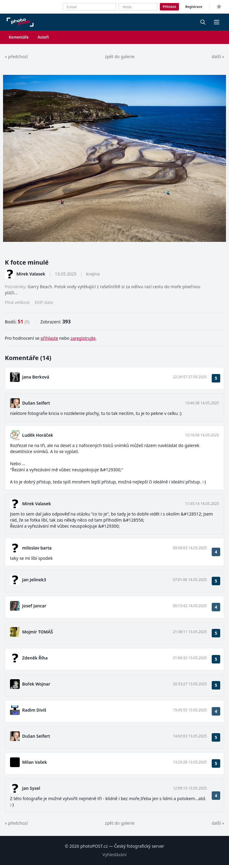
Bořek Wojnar (36, 684)
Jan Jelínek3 (34, 580)
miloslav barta (37, 548)
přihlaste (49, 338)
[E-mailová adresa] (89, 6)
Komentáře (19, 37)
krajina (93, 274)
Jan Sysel (31, 788)
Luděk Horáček (37, 435)
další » (218, 56)
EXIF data (44, 302)
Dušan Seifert (36, 403)
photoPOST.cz (94, 846)
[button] (216, 22)
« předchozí (16, 56)
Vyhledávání (114, 854)
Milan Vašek (34, 762)
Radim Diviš (34, 710)
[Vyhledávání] (203, 22)
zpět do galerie (120, 56)
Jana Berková (35, 377)
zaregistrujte (83, 338)
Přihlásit (169, 6)
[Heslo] (138, 6)
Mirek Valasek (30, 274)
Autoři (43, 37)
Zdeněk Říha (35, 658)
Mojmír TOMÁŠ (37, 632)
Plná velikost (17, 302)
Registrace (193, 6)
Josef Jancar (34, 606)
